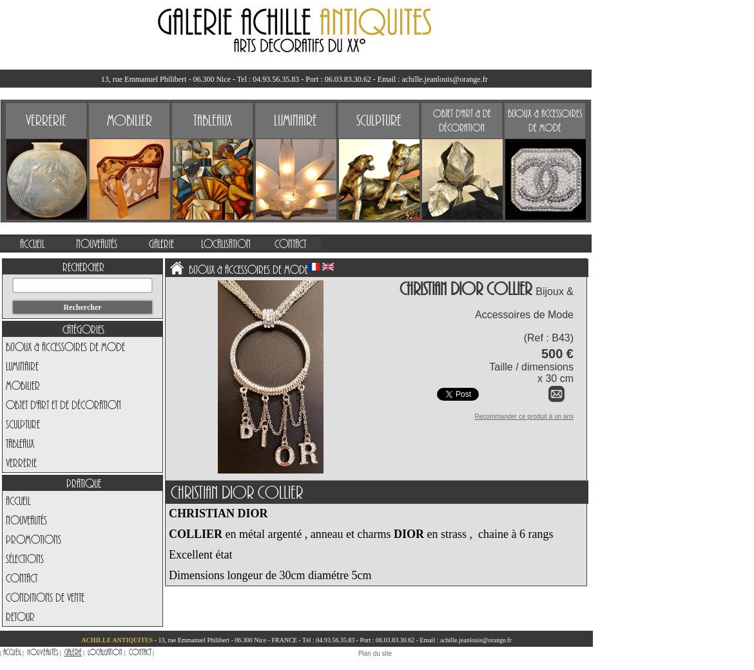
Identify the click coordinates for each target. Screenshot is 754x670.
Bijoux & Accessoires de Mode (65, 346)
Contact (21, 578)
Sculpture (23, 424)
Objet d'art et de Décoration (63, 404)
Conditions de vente (45, 597)
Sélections (25, 558)
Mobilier (23, 385)
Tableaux (20, 443)
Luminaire (22, 366)
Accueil (18, 500)
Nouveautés (26, 520)
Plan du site (375, 653)
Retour (20, 616)
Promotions (33, 539)
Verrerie (21, 462)
